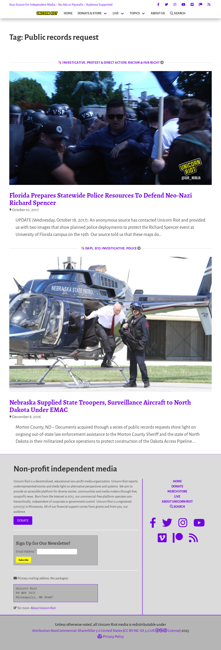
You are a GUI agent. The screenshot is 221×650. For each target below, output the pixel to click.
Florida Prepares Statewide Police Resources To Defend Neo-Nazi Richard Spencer (100, 199)
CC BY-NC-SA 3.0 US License (151, 631)
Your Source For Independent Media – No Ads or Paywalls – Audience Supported (60, 4)
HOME (68, 13)
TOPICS (135, 13)
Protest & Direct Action (107, 62)
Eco (97, 248)
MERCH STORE (177, 491)
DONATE (23, 520)
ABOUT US (158, 13)
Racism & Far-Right (144, 62)
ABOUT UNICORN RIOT (177, 501)
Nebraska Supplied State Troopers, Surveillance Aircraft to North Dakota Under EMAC (100, 406)
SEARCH (177, 13)
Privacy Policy (110, 637)
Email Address (26, 551)
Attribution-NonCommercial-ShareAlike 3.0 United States (77, 631)
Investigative (73, 62)
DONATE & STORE (90, 13)
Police (131, 248)
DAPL (89, 248)
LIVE (116, 13)
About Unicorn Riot (43, 608)
